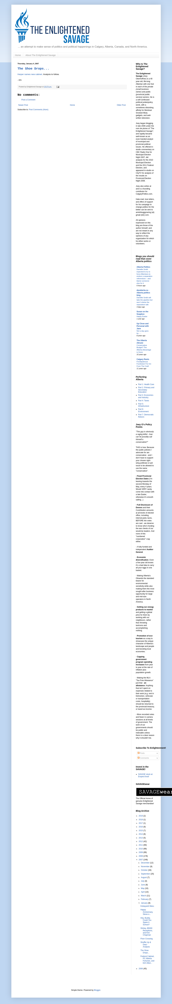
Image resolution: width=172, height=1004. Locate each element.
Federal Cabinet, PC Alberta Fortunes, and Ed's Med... (147, 959)
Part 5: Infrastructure (143, 405)
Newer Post (23, 105)
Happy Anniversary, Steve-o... (146, 912)
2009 (141, 852)
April (143, 892)
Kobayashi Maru (147, 906)
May (143, 888)
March (144, 896)
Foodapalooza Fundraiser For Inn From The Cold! (144, 364)
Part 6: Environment (143, 410)
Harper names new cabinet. (30, 74)
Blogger (97, 990)
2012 (141, 841)
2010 (141, 849)
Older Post (121, 105)
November (145, 866)
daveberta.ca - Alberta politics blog (143, 292)
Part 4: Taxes (143, 401)
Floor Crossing (146, 939)
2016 (141, 827)
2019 (141, 816)
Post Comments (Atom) (38, 109)
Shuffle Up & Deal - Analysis (145, 944)
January (144, 903)
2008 (141, 856)
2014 (141, 834)
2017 (141, 823)
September (146, 874)
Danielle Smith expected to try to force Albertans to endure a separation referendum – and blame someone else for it (144, 276)
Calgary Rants (143, 359)
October (144, 870)
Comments (143, 758)
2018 (141, 820)
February (145, 899)
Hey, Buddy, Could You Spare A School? (145, 921)
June (143, 885)
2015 (141, 830)
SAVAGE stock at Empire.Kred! (145, 775)
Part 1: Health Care (146, 384)
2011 (141, 845)
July (143, 881)
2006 (141, 969)
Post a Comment (28, 100)
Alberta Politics (143, 267)
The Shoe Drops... (33, 68)
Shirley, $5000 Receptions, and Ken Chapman (146, 931)
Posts (141, 753)
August (144, 877)
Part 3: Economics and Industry (145, 396)
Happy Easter (142, 316)
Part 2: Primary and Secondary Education (146, 389)
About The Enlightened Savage (41, 55)
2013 (141, 838)
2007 (141, 860)
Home (18, 55)
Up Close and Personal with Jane (143, 326)
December (145, 863)
